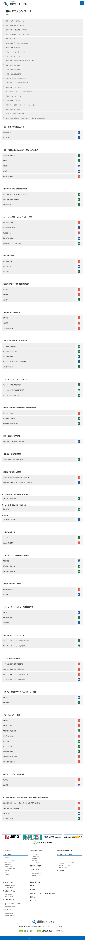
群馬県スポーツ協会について (11, 860)
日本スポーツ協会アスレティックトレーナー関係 (20, 105)
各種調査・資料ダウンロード (11, 915)
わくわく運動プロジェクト (37, 862)
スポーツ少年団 (34, 869)
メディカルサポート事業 (13, 109)
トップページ (7, 850)
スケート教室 (35, 854)
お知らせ (32, 897)
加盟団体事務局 (8, 864)
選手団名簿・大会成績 (10, 885)
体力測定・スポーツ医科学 (64, 854)
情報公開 (7, 870)
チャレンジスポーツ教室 (37, 858)
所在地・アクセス (9, 866)
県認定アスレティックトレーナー (15, 96)
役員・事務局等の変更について (15, 21)
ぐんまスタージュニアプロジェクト (16, 56)
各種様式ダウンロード (10, 913)
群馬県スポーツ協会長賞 (13, 47)
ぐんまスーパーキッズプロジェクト (16, 52)
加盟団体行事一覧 (9, 874)
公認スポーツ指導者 (35, 866)
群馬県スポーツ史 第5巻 (13, 87)
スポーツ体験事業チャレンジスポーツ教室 (18, 34)
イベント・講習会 (9, 896)
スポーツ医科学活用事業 (13, 100)
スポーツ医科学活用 (63, 867)
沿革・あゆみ (8, 862)
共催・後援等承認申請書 (13, 65)
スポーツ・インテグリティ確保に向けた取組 (42, 893)
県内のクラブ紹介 (9, 894)
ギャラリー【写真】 (9, 887)
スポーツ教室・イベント (37, 850)
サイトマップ (33, 900)
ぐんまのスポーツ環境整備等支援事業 (17, 83)
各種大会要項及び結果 (36, 873)
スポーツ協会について (9, 854)
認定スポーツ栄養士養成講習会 (15, 113)
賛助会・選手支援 (35, 882)
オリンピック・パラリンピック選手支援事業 (19, 91)
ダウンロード (7, 910)
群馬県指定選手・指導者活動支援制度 (17, 43)
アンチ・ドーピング (63, 860)
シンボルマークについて (10, 868)
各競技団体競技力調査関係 (13, 69)
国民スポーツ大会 (8, 882)
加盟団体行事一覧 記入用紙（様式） (17, 78)
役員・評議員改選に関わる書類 (15, 25)
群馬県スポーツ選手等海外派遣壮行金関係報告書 (20, 61)
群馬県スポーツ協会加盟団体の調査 (16, 30)
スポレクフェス (35, 860)
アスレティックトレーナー (64, 865)
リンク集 (32, 889)
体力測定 (61, 857)
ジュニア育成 (60, 870)
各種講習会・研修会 (36, 875)
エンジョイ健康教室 (36, 856)
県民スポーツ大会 (11, 38)
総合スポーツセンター (9, 899)
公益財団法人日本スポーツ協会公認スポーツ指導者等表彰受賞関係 (25, 118)
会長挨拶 (7, 857)
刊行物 (32, 886)
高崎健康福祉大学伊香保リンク (11, 906)
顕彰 (6, 872)
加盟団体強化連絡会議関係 (13, 74)
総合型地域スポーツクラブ (10, 891)
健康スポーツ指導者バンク (64, 850)
